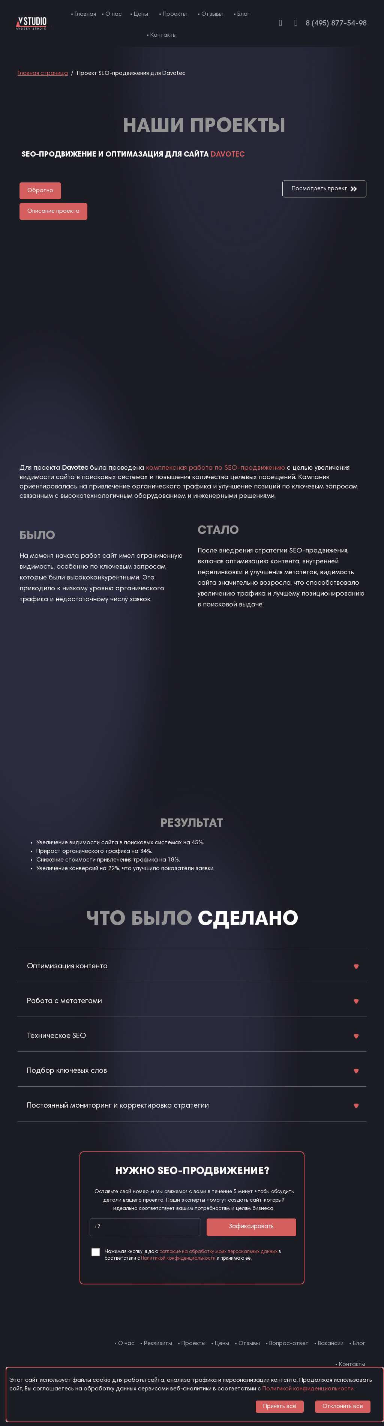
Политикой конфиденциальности (178, 1258)
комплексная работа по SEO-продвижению (215, 468)
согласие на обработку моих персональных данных (218, 1252)
